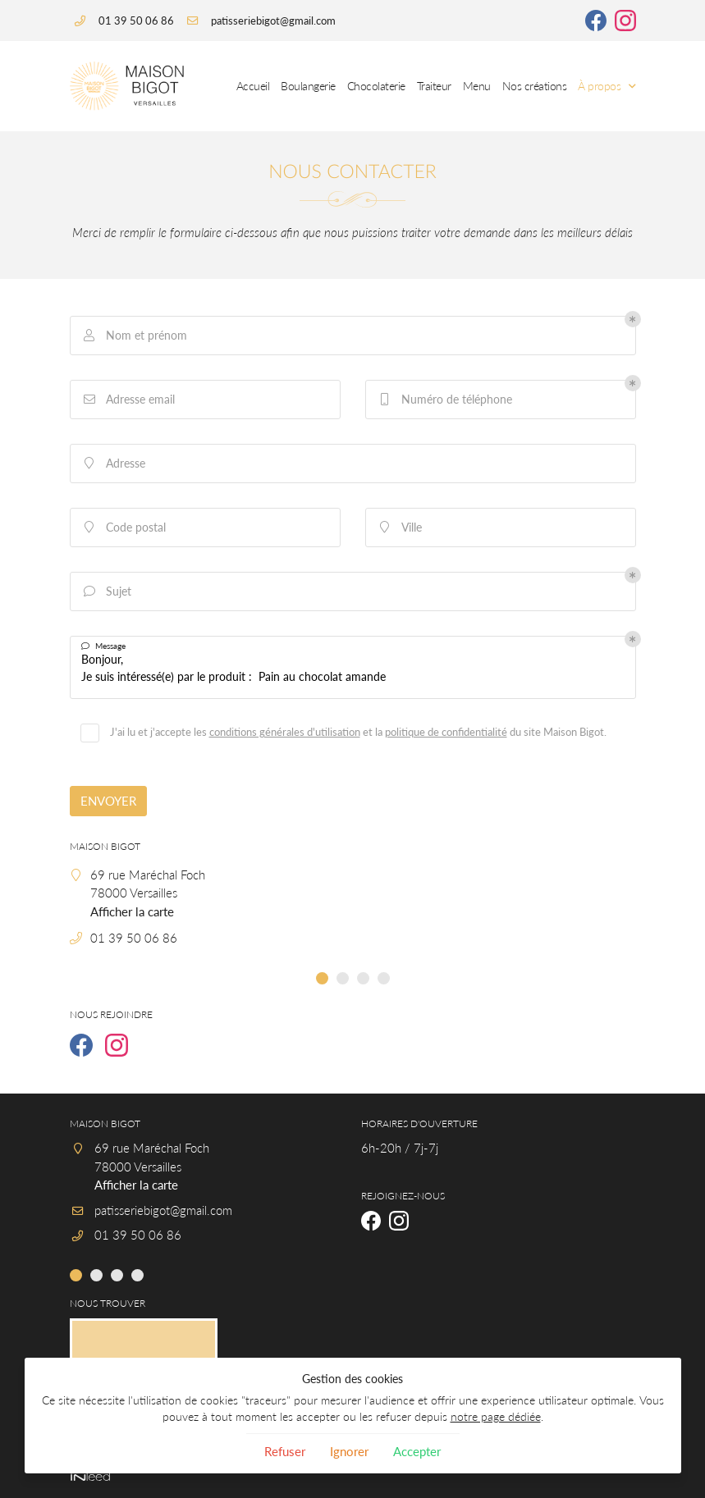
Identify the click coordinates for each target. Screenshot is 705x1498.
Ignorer (349, 1451)
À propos (599, 86)
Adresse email (128, 399)
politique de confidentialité (446, 731)
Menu (477, 86)
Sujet (106, 591)
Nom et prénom (134, 335)
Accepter (417, 1451)
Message (103, 646)
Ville (399, 527)
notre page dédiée (496, 1416)
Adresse (113, 463)
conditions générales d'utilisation (284, 731)
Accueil (253, 86)
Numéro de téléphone (444, 399)
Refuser (284, 1451)
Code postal (123, 527)
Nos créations (534, 86)
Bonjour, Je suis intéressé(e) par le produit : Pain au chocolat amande (353, 667)
